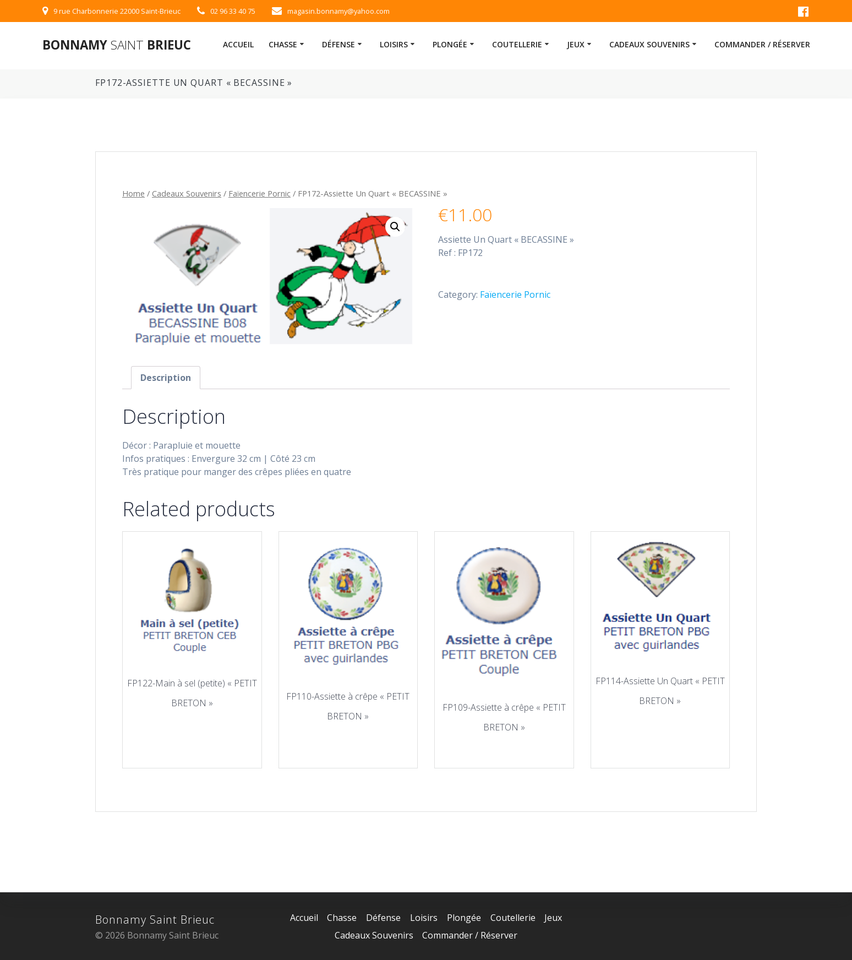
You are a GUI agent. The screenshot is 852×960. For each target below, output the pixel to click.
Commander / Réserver (762, 44)
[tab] (165, 377)
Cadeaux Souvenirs (649, 44)
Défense (338, 44)
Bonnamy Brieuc (116, 45)
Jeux (576, 44)
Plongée (450, 44)
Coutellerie (517, 44)
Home (133, 193)
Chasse (283, 44)
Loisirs (394, 44)
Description (165, 378)
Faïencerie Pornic (259, 193)
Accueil (238, 44)
